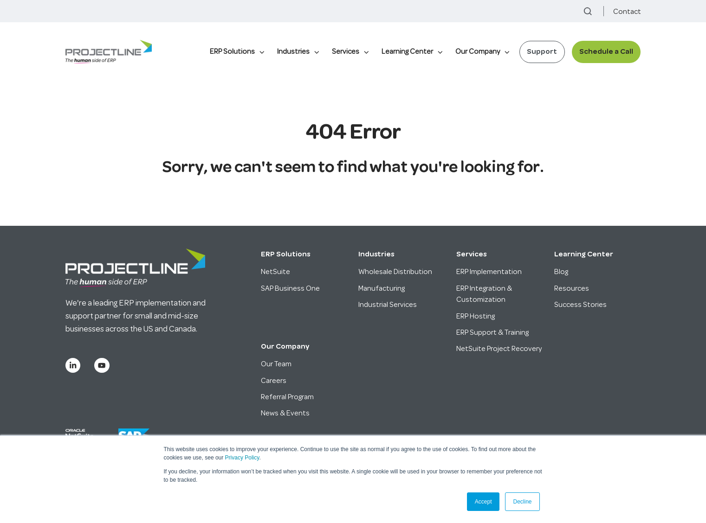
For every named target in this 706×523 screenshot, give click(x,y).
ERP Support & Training (492, 332)
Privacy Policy (242, 457)
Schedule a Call (606, 51)
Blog (561, 271)
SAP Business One (290, 288)
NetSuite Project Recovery (499, 348)
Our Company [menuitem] (477, 51)
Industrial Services (387, 304)
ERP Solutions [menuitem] (232, 51)
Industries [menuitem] (293, 51)
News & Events (285, 413)
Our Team (276, 364)
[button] (588, 11)
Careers (273, 380)
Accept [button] (483, 501)
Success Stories (580, 304)
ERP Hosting (475, 316)
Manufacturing (381, 288)
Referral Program (287, 397)
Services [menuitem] (345, 51)
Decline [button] (522, 501)
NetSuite (275, 271)
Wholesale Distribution (395, 271)
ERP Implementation (489, 271)
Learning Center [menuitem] (407, 51)
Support (542, 51)
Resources (571, 288)
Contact (627, 11)
